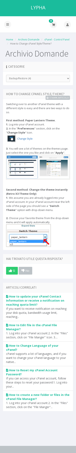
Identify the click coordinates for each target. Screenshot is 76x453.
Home (9, 39)
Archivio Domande (29, 39)
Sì (12, 270)
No (25, 270)
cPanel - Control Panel (57, 39)
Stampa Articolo (58, 97)
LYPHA (38, 7)
